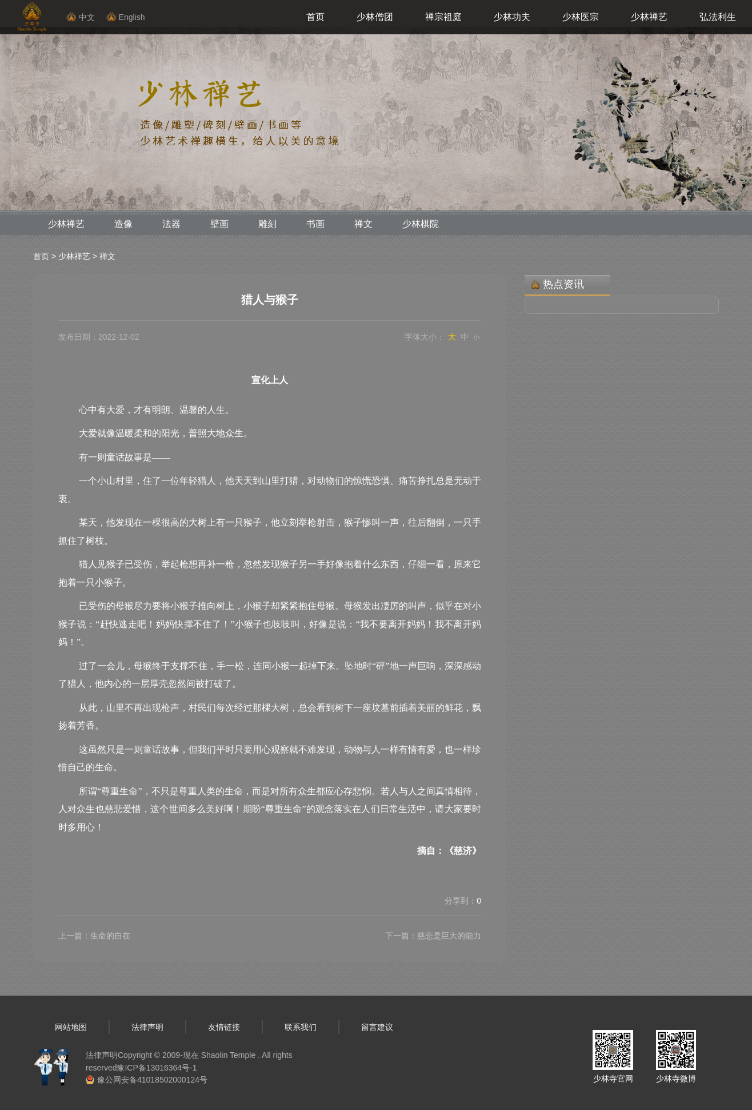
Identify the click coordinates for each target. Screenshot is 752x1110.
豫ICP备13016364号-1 (157, 1067)
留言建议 (377, 1027)
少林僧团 (375, 17)
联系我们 (301, 1027)
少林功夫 (512, 17)
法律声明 (147, 1027)
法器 (171, 224)
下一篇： (433, 935)
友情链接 (224, 1027)
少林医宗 (580, 17)
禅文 (363, 224)
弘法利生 (717, 17)
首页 (315, 17)
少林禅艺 (649, 17)
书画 (315, 224)
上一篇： (94, 935)
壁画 (219, 224)
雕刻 (267, 224)
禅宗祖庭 (443, 17)
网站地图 (71, 1027)
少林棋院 (420, 224)
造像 (123, 224)
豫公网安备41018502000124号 (152, 1079)
